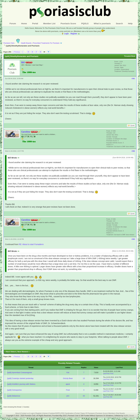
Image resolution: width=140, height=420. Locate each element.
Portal (35, 23)
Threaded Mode (129, 56)
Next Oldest (11, 352)
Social (131, 416)
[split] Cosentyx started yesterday (20, 378)
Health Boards (23, 43)
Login (66, 34)
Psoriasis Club (8, 43)
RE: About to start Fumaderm (31, 244)
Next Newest (22, 352)
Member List (49, 23)
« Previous (16, 52)
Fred (111, 373)
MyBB (126, 416)
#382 (133, 151)
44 (84, 396)
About (17, 413)
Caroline (25, 132)
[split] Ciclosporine (14, 390)
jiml (68, 396)
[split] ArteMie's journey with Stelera (21, 384)
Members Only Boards (116, 413)
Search (119, 23)
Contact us (25, 413)
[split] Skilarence (13, 396)
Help (130, 23)
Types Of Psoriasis (87, 413)
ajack (68, 384)
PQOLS (85, 23)
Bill (23, 62)
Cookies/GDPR (54, 413)
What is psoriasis (102, 23)
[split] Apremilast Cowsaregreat (19, 372)
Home (24, 23)
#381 (133, 78)
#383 (133, 239)
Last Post (106, 373)
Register (74, 34)
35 (28, 52)
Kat (68, 372)
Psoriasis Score (68, 23)
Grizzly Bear (68, 378)
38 (40, 52)
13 (84, 378)
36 (32, 52)
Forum (13, 23)
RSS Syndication (67, 413)
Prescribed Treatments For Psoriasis (46, 43)
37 (36, 52)
